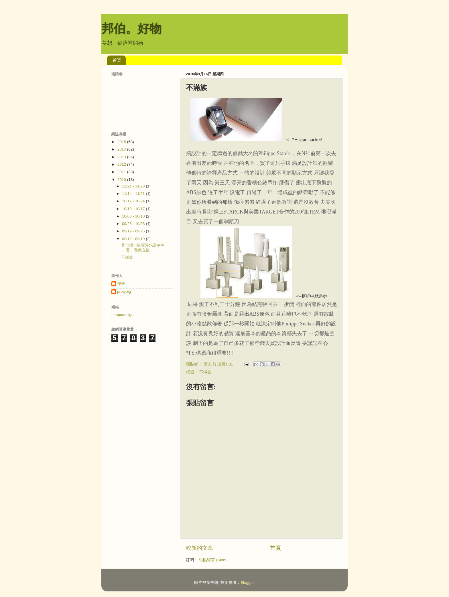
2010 (122, 179)
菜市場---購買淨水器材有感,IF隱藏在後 (143, 247)
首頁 (117, 60)
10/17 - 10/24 (134, 201)
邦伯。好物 (131, 28)
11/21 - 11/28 (134, 186)
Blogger (247, 582)
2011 (122, 172)
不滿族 (205, 372)
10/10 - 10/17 (134, 209)
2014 (122, 149)
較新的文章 (199, 548)
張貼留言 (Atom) (213, 560)
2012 (122, 164)
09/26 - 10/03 (134, 224)
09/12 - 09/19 (134, 239)
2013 (122, 157)
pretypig (124, 291)
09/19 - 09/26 (134, 231)
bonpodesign (122, 315)
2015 (122, 142)
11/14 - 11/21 (134, 193)
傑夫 (121, 283)
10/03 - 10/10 (134, 216)
